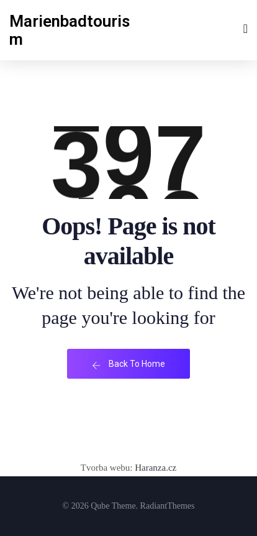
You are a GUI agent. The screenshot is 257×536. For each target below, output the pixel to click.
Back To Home (128, 364)
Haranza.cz (154, 468)
